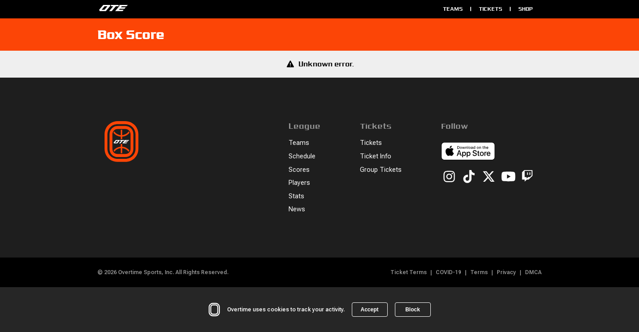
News (297, 209)
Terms (479, 272)
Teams (453, 9)
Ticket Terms (408, 272)
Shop (525, 9)
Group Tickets (381, 170)
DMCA (533, 272)
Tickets (490, 9)
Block (412, 309)
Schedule (302, 156)
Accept (369, 309)
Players (299, 183)
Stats (296, 196)
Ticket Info (375, 156)
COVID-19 (448, 272)
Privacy (506, 272)
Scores (299, 170)
